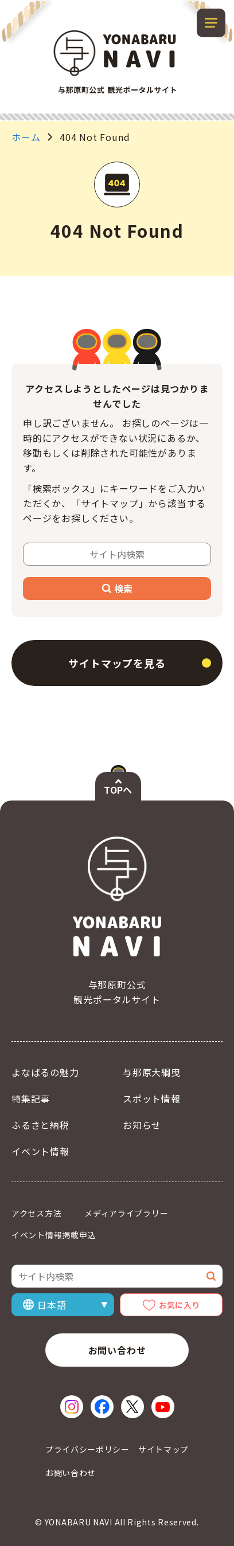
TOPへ (118, 789)
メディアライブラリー (126, 1213)
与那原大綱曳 (152, 1072)
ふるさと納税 (40, 1125)
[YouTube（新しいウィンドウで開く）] (162, 1406)
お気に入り (179, 1304)
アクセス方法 (36, 1213)
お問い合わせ (117, 1350)
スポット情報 (152, 1098)
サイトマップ (163, 1449)
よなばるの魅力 (45, 1072)
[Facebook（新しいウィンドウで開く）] (102, 1406)
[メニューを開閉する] (211, 23)
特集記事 (30, 1098)
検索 (117, 588)
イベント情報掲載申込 (53, 1235)
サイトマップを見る (117, 663)
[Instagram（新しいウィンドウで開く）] (71, 1406)
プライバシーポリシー (87, 1449)
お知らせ (142, 1125)
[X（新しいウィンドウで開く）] (132, 1406)
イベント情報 (40, 1151)
